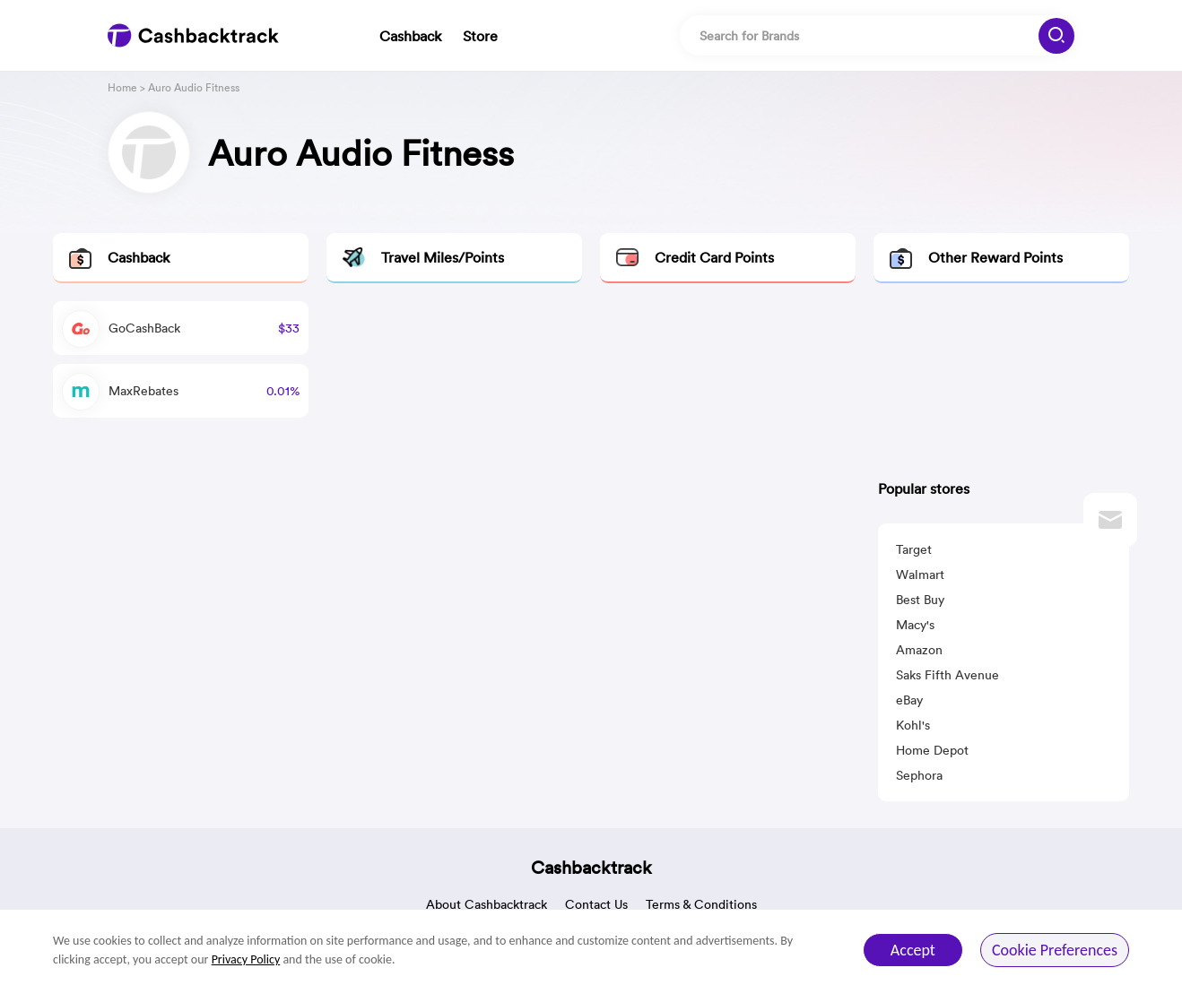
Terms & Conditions (701, 904)
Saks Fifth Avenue (947, 675)
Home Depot (932, 750)
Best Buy (920, 600)
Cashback (410, 36)
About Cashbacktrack (486, 904)
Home (122, 87)
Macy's (915, 625)
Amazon (919, 650)
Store (480, 36)
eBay (909, 700)
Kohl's (913, 725)
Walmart (920, 574)
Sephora (919, 775)
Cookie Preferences (1054, 950)
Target (914, 549)
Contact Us (596, 904)
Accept (913, 950)
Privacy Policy (246, 959)
